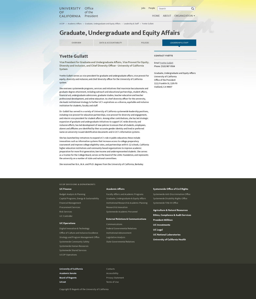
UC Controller (65, 216)
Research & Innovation (117, 207)
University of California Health (169, 239)
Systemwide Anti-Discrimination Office (171, 194)
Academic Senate (67, 273)
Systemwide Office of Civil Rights (170, 188)
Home (156, 15)
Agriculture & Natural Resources (170, 210)
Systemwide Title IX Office (165, 203)
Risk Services (65, 211)
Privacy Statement (115, 277)
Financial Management (70, 203)
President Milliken (163, 219)
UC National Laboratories (166, 234)
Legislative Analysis (115, 237)
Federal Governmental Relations (121, 228)
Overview (76, 43)
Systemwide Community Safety (74, 241)
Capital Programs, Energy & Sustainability (79, 198)
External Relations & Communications (126, 218)
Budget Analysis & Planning (72, 194)
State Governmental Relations (120, 241)
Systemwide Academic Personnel (121, 211)
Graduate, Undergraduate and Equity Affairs (102, 23)
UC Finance (65, 188)
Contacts (110, 269)
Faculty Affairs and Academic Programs (124, 194)
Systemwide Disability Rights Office (170, 198)
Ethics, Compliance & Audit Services (172, 215)
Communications (114, 224)
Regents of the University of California (90, 289)
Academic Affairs (75, 23)
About (167, 15)
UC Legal (158, 229)
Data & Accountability (110, 43)
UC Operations (67, 223)
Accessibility (112, 273)
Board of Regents (68, 277)
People (152, 8)
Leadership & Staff (131, 23)
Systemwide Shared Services (73, 250)
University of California (71, 269)
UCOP (61, 23)
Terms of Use (112, 282)
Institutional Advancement (118, 233)
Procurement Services (69, 207)
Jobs (143, 8)
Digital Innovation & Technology (74, 228)
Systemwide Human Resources (73, 246)
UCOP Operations (68, 254)
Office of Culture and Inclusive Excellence (78, 233)
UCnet (62, 282)
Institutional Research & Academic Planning (126, 203)
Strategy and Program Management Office (79, 237)
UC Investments (161, 224)
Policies (145, 43)
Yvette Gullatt (147, 23)
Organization (184, 16)
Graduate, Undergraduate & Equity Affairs (126, 198)
